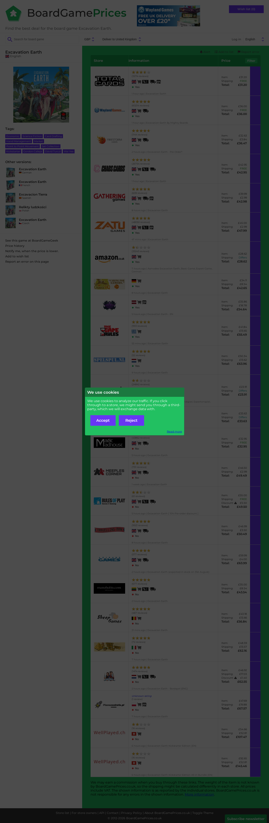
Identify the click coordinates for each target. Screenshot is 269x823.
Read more (174, 431)
